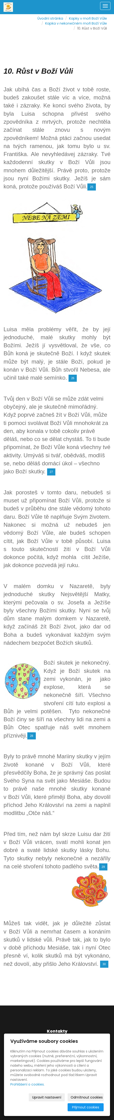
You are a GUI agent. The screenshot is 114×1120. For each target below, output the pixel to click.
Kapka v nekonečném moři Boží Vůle (76, 23)
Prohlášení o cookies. (27, 1084)
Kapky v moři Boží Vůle (88, 18)
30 (104, 964)
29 (103, 867)
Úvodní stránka (50, 18)
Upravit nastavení (46, 1097)
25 (91, 187)
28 (31, 736)
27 (51, 472)
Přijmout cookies (85, 1107)
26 (72, 378)
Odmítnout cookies (87, 1097)
